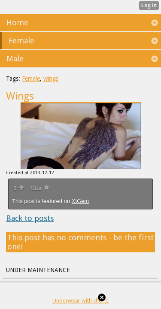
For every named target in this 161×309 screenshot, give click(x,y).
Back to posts (30, 218)
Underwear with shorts (80, 300)
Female (31, 78)
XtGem (80, 201)
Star (39, 188)
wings (50, 78)
